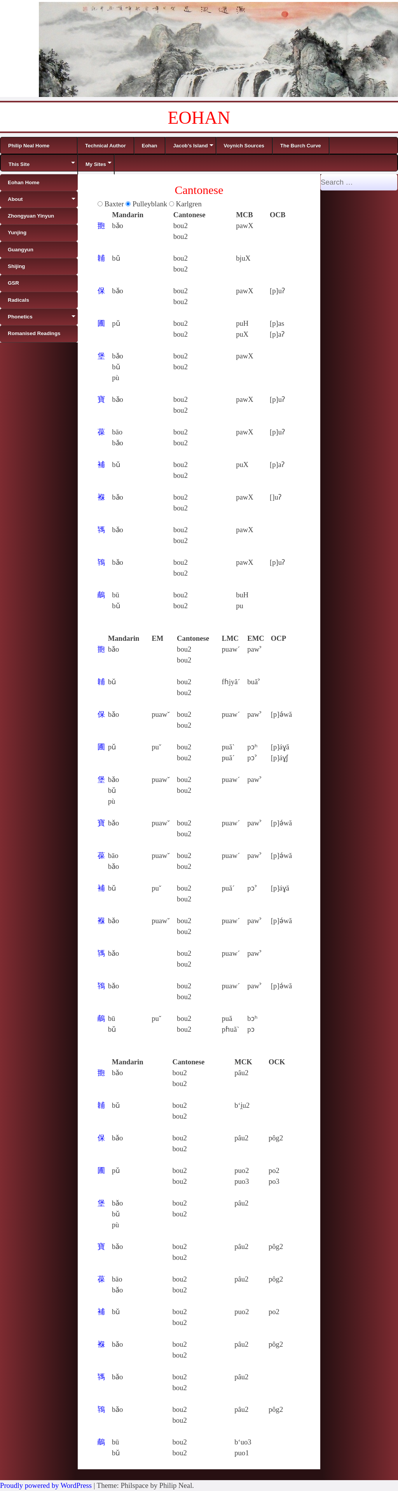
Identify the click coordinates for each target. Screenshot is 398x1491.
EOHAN (199, 118)
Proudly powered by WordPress (46, 1485)
